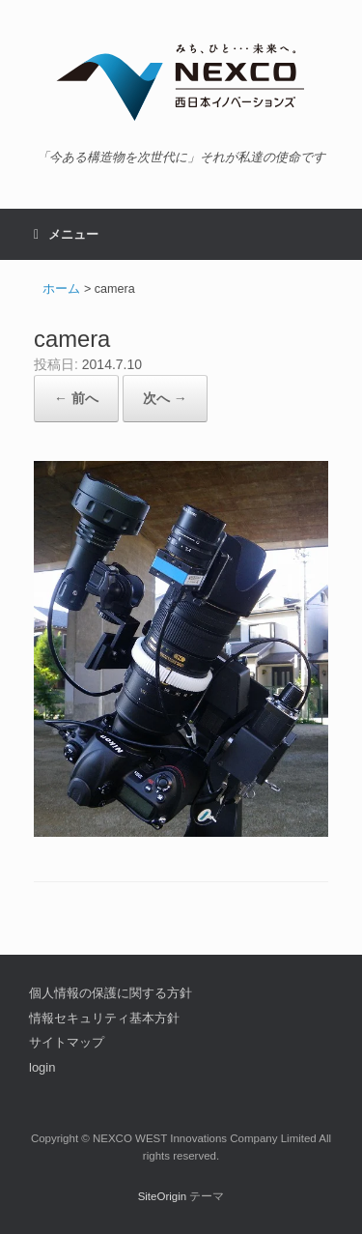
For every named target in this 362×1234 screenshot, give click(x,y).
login (42, 1067)
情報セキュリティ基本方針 (104, 1018)
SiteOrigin (162, 1196)
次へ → (165, 398)
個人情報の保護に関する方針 (110, 993)
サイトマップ (66, 1042)
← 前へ (76, 398)
